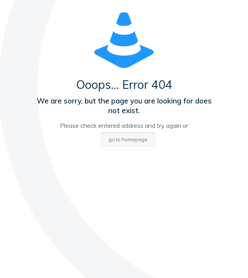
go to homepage (128, 139)
